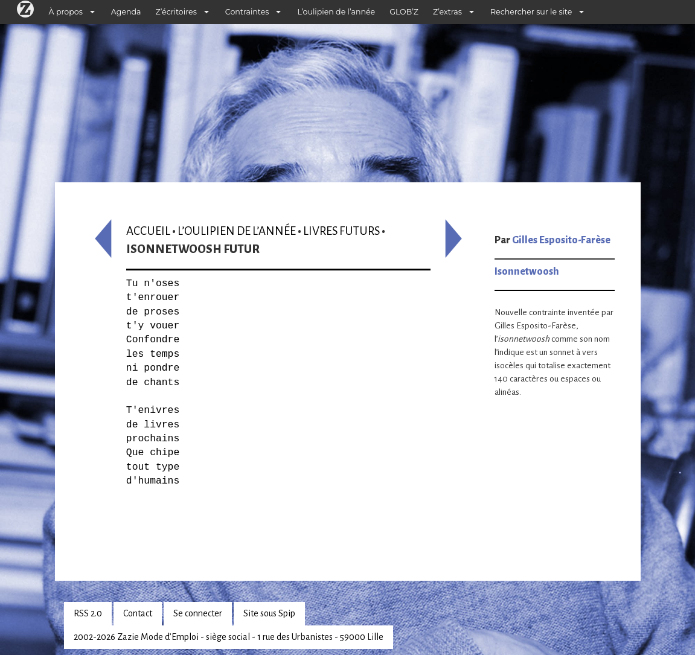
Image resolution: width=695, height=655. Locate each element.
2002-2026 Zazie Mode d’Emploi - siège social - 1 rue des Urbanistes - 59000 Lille (228, 637)
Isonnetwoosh (527, 271)
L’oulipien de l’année (336, 11)
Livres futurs (341, 231)
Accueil (148, 231)
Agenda (126, 11)
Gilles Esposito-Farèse (561, 240)
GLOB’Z (403, 11)
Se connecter (197, 613)
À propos (66, 11)
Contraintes (247, 11)
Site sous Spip (269, 613)
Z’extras (447, 11)
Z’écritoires (176, 11)
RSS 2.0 (88, 613)
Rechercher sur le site (531, 11)
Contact (137, 613)
